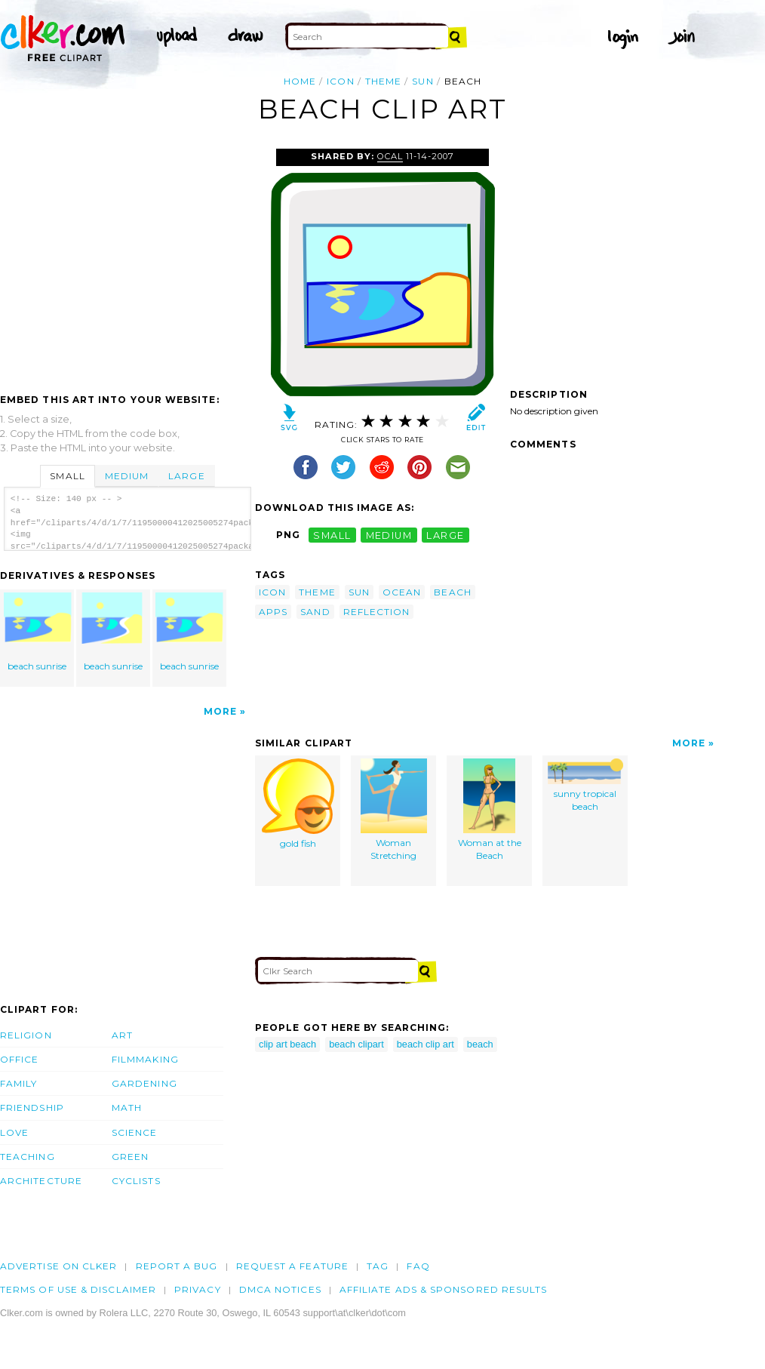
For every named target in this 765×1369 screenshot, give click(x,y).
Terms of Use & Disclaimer (78, 1289)
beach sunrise (38, 632)
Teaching (27, 1156)
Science (135, 1132)
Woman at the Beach (489, 809)
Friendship (32, 1107)
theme (383, 81)
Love (14, 1132)
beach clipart (356, 1044)
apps (273, 611)
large (445, 534)
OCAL (390, 156)
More (220, 711)
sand (315, 611)
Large (186, 475)
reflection (376, 611)
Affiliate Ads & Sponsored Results (443, 1289)
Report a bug (177, 1266)
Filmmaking (145, 1059)
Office (19, 1059)
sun (422, 81)
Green (130, 1156)
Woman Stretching (394, 809)
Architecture (41, 1180)
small (332, 534)
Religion (26, 1035)
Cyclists (136, 1180)
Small (67, 475)
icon (340, 81)
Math (127, 1107)
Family (18, 1083)
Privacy (197, 1289)
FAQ (418, 1266)
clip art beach (287, 1044)
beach (452, 592)
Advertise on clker (58, 1266)
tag (378, 1266)
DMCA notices (280, 1289)
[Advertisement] (126, 262)
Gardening (144, 1083)
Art (122, 1035)
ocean (401, 592)
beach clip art (425, 1044)
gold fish (298, 803)
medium (389, 534)
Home (300, 81)
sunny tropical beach (585, 785)
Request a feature (292, 1266)
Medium (127, 475)
